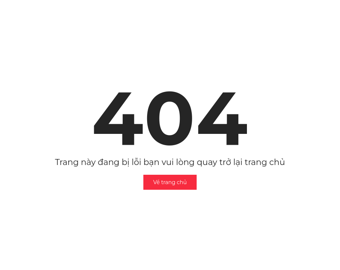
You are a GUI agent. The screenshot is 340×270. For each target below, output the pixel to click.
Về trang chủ (170, 182)
